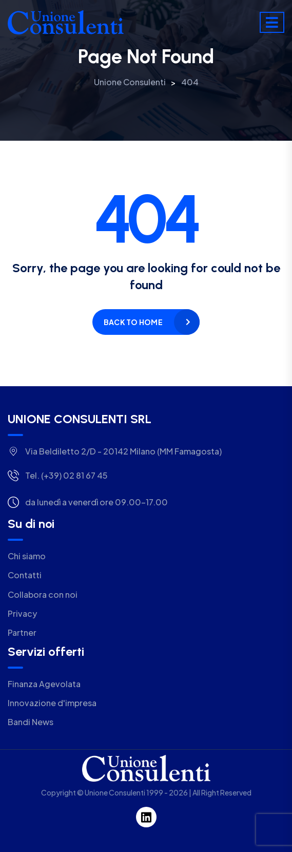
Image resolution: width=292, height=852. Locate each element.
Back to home (133, 322)
